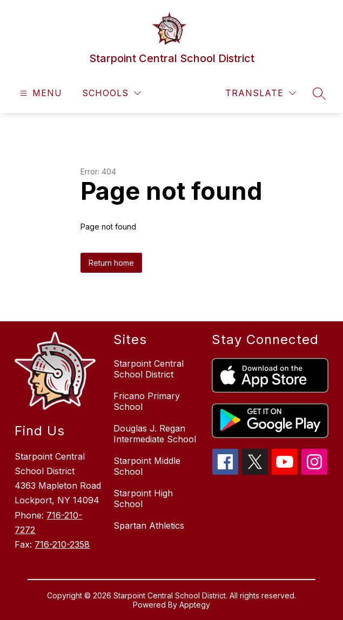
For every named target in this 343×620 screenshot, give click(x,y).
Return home (111, 262)
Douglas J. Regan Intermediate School (154, 433)
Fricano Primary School (146, 401)
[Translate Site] (261, 93)
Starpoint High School (143, 498)
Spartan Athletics (148, 525)
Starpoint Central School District (148, 369)
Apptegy (194, 604)
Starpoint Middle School (146, 466)
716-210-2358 (62, 544)
